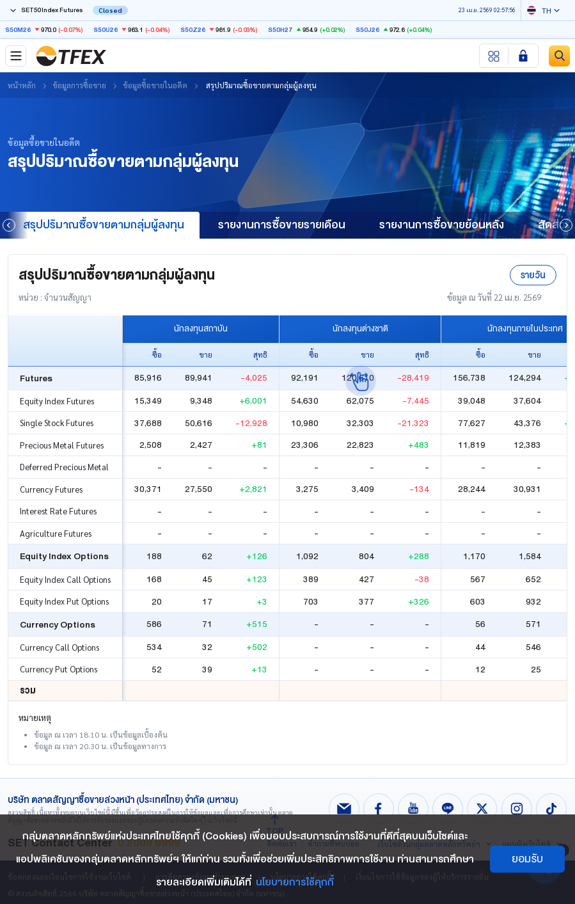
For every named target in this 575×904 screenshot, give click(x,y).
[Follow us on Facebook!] (379, 809)
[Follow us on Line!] (448, 809)
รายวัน (533, 275)
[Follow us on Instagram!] (517, 809)
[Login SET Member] (523, 56)
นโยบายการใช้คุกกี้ (295, 882)
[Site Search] (559, 56)
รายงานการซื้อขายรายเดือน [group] (281, 225)
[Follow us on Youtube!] (413, 809)
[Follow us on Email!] (344, 809)
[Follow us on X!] (482, 809)
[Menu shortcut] (494, 56)
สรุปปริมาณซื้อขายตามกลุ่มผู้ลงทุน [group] (103, 225)
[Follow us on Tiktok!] (551, 809)
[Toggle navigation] (15, 56)
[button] (566, 225)
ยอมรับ (527, 859)
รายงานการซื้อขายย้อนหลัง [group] (441, 225)
